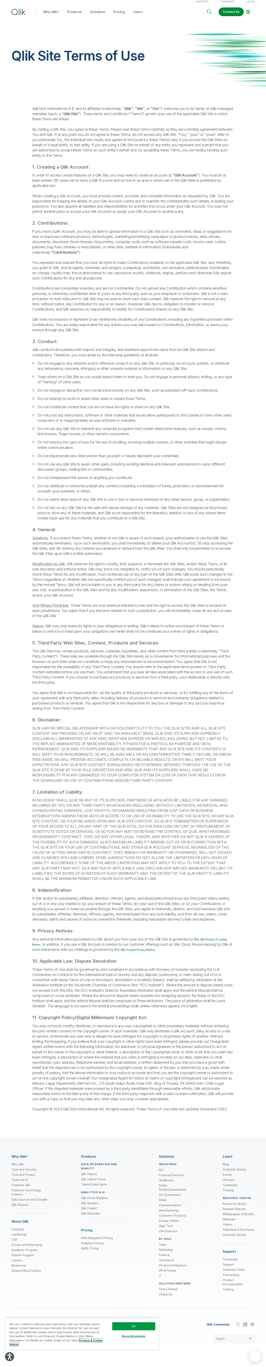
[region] (82, 1333)
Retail (162, 1204)
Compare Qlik (20, 1189)
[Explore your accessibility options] (9, 1356)
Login (250, 5)
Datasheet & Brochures (238, 1234)
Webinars (229, 1223)
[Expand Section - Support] (229, 1256)
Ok (133, 1326)
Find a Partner (168, 1293)
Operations (166, 1264)
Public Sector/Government (172, 1192)
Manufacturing (169, 1214)
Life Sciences (168, 1235)
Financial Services (171, 1179)
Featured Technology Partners (26, 1196)
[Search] (209, 16)
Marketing (166, 1254)
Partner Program (22, 1259)
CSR (14, 1244)
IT (160, 1280)
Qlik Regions (20, 1209)
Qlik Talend (89, 1178)
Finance (164, 1259)
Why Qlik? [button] (51, 16)
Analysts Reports (234, 1213)
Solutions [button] (97, 16)
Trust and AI (19, 1184)
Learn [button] (137, 16)
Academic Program (24, 1254)
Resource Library (234, 1208)
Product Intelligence (172, 1269)
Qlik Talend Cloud (93, 1183)
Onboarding (231, 1279)
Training (228, 1194)
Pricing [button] (119, 16)
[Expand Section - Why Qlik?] (19, 1161)
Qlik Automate (90, 1218)
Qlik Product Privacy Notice (159, 954)
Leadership (19, 1238)
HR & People (167, 1275)
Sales (162, 1249)
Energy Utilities (169, 1225)
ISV (161, 1174)
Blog (226, 1168)
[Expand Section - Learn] (227, 1161)
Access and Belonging (26, 1249)
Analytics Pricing (92, 1247)
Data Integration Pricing (97, 1242)
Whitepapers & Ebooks (238, 1218)
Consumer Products (172, 1220)
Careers (16, 1264)
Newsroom (18, 1270)
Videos (228, 1229)
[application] (255, 1356)
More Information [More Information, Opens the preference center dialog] (133, 1336)
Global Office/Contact (26, 1275)
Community (230, 1189)
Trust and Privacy (23, 1179)
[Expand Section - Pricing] (86, 1235)
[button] (234, 1343)
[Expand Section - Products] (88, 1161)
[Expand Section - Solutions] (166, 1161)
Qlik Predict (89, 1212)
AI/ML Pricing (90, 1252)
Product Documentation (233, 1286)
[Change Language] (248, 16)
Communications (170, 1209)
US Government (170, 1199)
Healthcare (166, 1184)
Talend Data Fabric (94, 1188)
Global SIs (165, 1298)
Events (227, 1179)
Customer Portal (234, 1274)
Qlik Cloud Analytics (94, 1202)
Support (202, 5)
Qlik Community (218, 1328)
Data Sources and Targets (29, 1204)
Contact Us (231, 16)
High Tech (166, 1230)
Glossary (229, 1184)
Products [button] (74, 16)
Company (227, 5)
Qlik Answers (90, 1207)
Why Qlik (17, 1168)
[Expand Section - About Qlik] (19, 1226)
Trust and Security (23, 1174)
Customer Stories (234, 1174)
